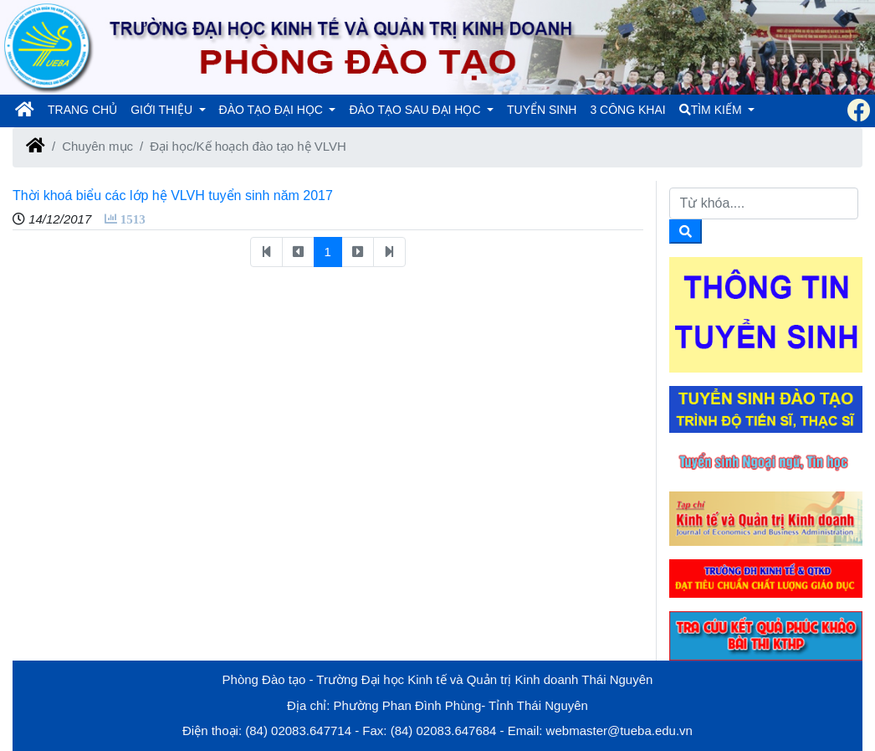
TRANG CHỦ (86, 108)
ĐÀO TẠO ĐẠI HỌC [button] (272, 109)
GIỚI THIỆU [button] (163, 109)
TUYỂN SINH (541, 109)
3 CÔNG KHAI (627, 109)
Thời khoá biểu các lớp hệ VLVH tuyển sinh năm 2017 (173, 195)
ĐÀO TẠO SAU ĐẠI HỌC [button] (416, 109)
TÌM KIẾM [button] (712, 109)
